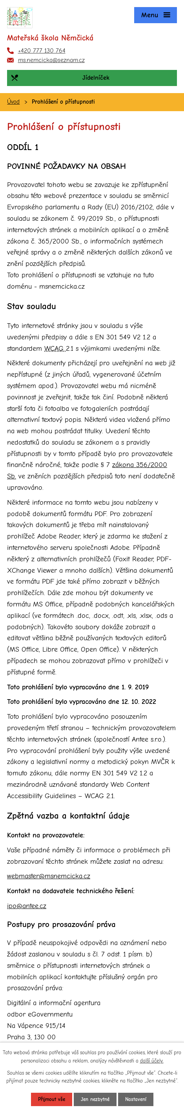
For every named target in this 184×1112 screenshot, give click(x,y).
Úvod (13, 101)
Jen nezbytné (95, 1099)
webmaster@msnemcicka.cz (48, 876)
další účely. (152, 1061)
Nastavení (135, 1099)
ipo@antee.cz (26, 906)
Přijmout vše (51, 1099)
